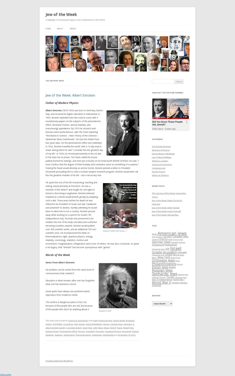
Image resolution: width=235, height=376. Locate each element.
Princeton (100, 331)
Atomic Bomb (119, 320)
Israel (85, 327)
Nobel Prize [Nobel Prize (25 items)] (175, 258)
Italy (90, 327)
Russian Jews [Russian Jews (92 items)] (162, 270)
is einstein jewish (74, 327)
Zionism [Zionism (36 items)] (183, 282)
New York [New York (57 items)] (164, 257)
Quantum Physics (113, 331)
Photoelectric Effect (68, 331)
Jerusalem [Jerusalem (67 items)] (170, 252)
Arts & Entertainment (161, 146)
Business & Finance (161, 150)
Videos (73, 28)
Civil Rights (57, 324)
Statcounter (5, 374)
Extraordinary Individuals (163, 153)
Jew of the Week (61, 14)
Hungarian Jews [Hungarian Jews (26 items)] (158, 249)
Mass (100, 327)
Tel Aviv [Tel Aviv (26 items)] (162, 277)
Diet (76, 324)
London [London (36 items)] (168, 254)
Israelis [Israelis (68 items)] (157, 252)
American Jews (105, 320)
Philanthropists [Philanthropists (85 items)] (164, 263)
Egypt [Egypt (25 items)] (170, 239)
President (90, 331)
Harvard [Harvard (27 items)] (174, 242)
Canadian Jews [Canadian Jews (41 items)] (180, 236)
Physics (81, 331)
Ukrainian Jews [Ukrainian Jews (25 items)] (181, 277)
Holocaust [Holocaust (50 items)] (171, 244)
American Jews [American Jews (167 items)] (172, 233)
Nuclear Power (52, 331)
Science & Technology (78, 320)
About (60, 28)
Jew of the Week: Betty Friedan (166, 207)
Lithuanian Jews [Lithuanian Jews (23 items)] (158, 255)
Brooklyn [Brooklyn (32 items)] (168, 236)
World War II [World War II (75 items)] (161, 282)
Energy (82, 324)
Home (48, 28)
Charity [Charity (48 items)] (163, 239)
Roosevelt (126, 331)
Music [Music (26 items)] (154, 257)
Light (95, 327)
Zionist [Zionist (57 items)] (156, 285)
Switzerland (69, 335)
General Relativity (94, 324)
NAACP (113, 327)
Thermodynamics (83, 335)
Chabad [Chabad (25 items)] (155, 239)
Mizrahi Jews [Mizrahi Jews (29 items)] (178, 255)
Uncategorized (158, 168)
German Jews (116, 324)
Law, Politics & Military (162, 157)
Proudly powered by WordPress (59, 361)
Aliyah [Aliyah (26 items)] (154, 234)
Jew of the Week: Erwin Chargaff (166, 211)
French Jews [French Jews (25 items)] (178, 239)
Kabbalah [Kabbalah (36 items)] (182, 252)
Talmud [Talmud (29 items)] (155, 277)
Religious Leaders (160, 161)
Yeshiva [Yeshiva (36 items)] (175, 282)
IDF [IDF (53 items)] (167, 249)
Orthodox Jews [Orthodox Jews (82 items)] (163, 260)
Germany (127, 324)
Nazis (119, 327)
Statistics (59, 335)
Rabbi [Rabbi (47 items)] (172, 267)
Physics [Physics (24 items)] (180, 264)
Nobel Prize (128, 327)
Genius (106, 324)
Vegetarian (97, 335)
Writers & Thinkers (160, 175)
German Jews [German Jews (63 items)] (161, 242)
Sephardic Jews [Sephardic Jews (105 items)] (164, 273)
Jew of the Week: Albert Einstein (70, 95)
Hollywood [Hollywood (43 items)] (158, 244)
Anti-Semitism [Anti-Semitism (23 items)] (157, 237)
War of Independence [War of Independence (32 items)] (162, 279)
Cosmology (68, 324)
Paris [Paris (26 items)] (178, 261)
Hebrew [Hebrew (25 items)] (182, 242)
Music (106, 327)
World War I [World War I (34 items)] (178, 279)
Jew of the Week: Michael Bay (165, 215)
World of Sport (158, 171)
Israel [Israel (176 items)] (175, 248)
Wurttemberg (109, 335)
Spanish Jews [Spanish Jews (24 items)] (183, 274)
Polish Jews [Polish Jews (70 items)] (160, 267)
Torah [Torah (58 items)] (170, 277)
